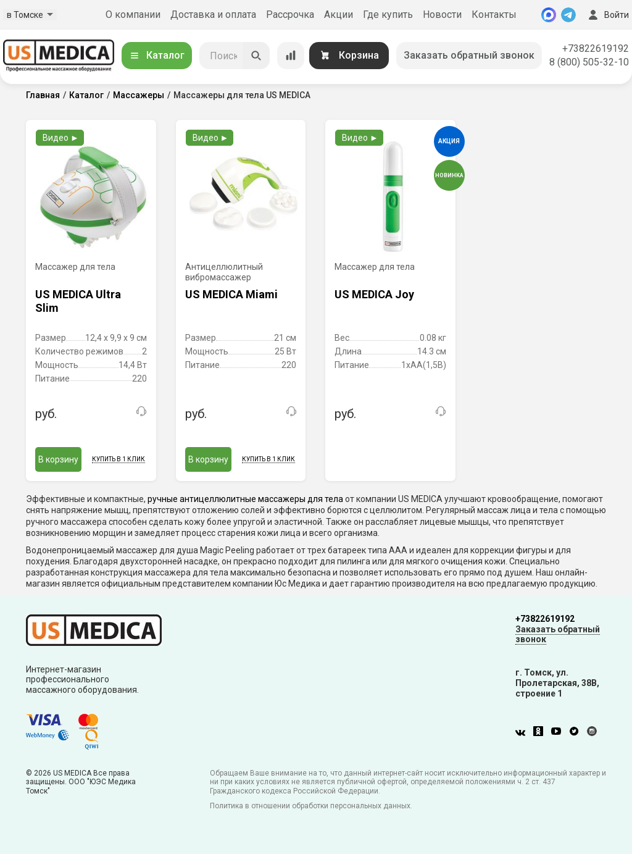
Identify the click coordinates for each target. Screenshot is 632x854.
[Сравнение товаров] (290, 55)
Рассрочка (290, 14)
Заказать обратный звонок (469, 55)
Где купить (388, 14)
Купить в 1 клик (118, 459)
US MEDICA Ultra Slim (78, 301)
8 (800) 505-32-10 (589, 62)
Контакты (494, 14)
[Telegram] (568, 14)
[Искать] (256, 55)
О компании (133, 14)
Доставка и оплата (213, 14)
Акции (338, 14)
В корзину (58, 459)
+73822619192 (595, 48)
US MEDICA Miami (231, 294)
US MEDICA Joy (374, 294)
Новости (442, 14)
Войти (607, 14)
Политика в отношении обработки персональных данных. (311, 806)
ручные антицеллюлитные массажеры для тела (245, 499)
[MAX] (548, 14)
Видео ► (61, 138)
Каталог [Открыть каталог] (157, 55)
